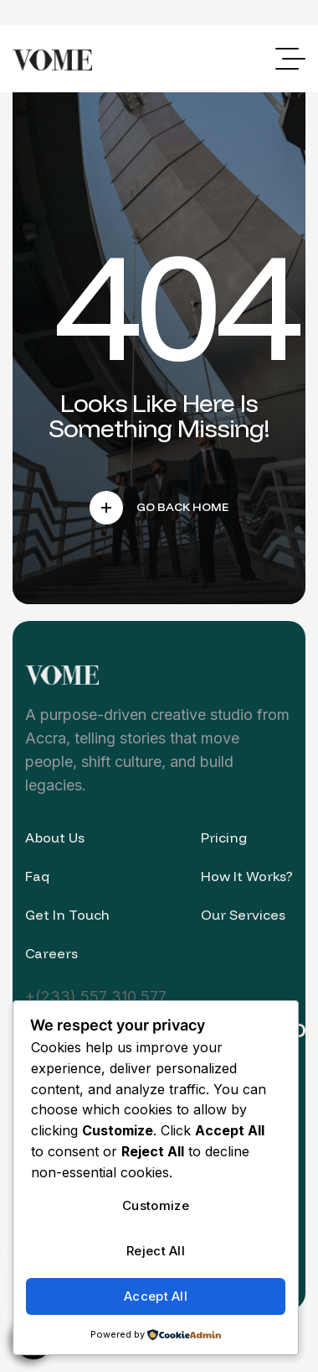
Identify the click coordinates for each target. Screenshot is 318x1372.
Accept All (155, 1296)
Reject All (155, 1251)
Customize (155, 1205)
